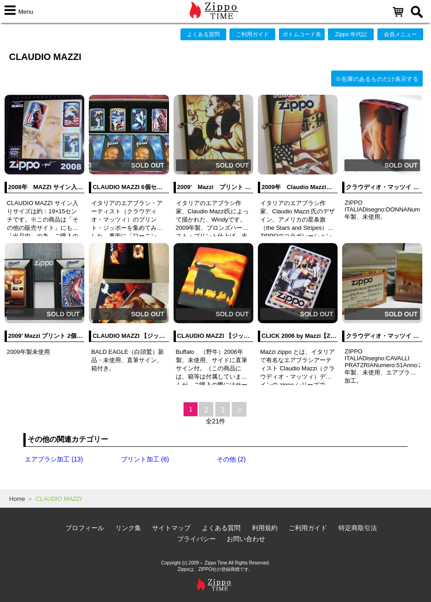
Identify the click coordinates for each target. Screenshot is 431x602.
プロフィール (84, 527)
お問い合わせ (246, 538)
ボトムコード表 (302, 34)
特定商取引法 (357, 527)
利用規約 (265, 527)
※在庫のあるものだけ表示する (377, 79)
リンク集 (128, 527)
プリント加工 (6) (145, 459)
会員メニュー (400, 34)
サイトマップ (171, 527)
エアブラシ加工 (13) (54, 459)
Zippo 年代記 (351, 34)
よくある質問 (203, 34)
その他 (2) (231, 459)
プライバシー (196, 538)
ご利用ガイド (252, 34)
